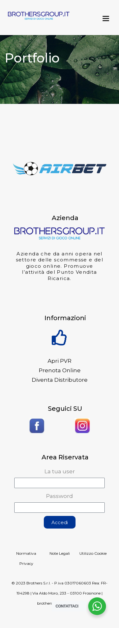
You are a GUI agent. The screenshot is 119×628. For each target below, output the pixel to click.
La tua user (59, 471)
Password (59, 496)
